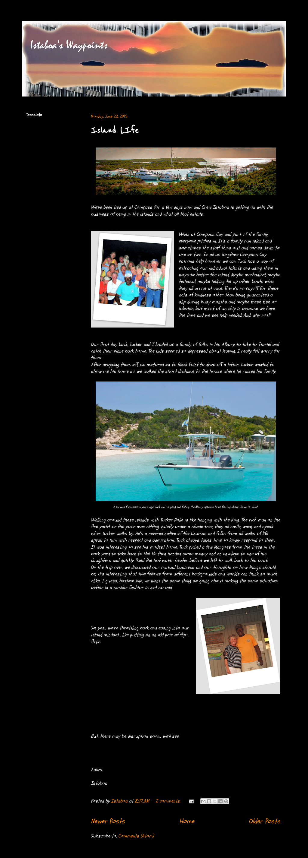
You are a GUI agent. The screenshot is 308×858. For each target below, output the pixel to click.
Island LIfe (115, 130)
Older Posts (264, 821)
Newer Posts (108, 821)
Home (186, 821)
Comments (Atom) (136, 836)
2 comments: (169, 801)
